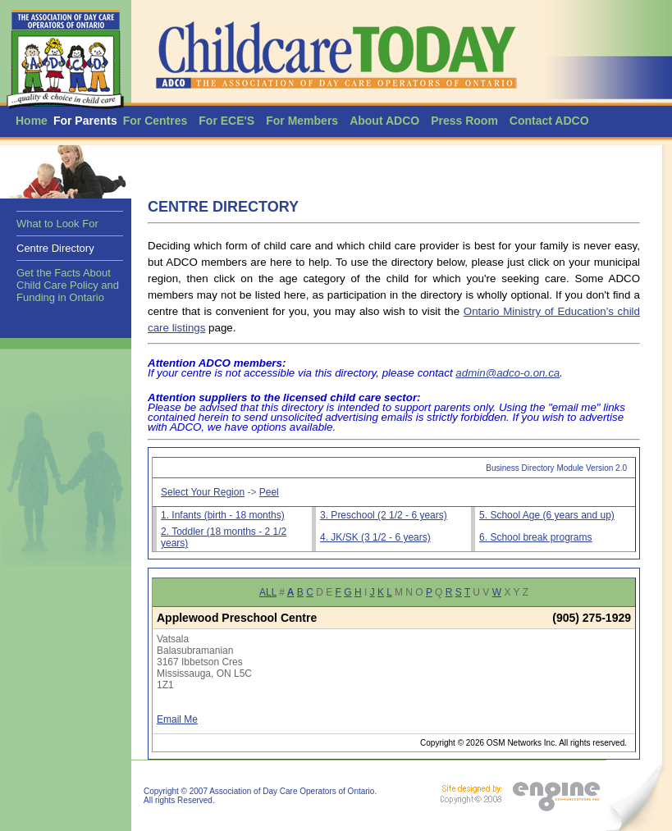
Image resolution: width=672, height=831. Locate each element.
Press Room (464, 120)
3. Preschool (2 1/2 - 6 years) (383, 515)
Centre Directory (55, 248)
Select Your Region (203, 492)
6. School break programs (535, 537)
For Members (302, 120)
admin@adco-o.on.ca (507, 373)
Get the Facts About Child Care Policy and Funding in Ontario (67, 285)
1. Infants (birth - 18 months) (223, 515)
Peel (269, 492)
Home (32, 120)
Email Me (177, 719)
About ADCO (384, 120)
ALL (268, 592)
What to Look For (57, 223)
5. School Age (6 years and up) (547, 515)
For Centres (155, 120)
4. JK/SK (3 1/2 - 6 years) (375, 537)
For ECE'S (226, 120)
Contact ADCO (549, 120)
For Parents (85, 120)
